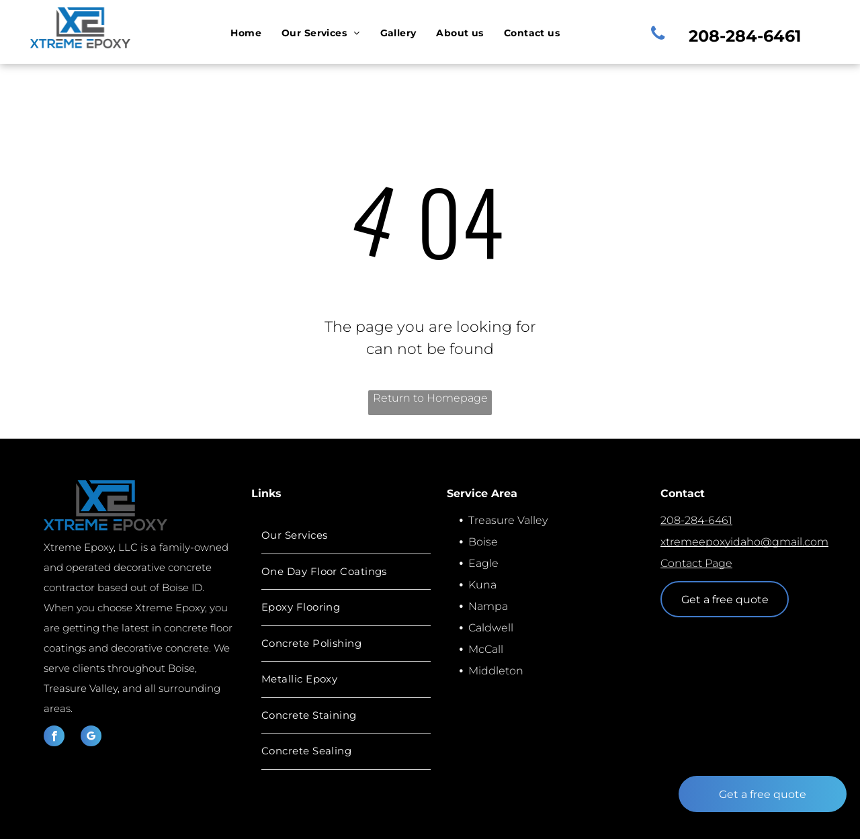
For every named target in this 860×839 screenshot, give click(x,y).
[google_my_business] (91, 737)
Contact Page (696, 563)
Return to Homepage (430, 398)
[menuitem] (245, 33)
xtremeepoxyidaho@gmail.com (744, 541)
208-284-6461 (696, 520)
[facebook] (54, 737)
